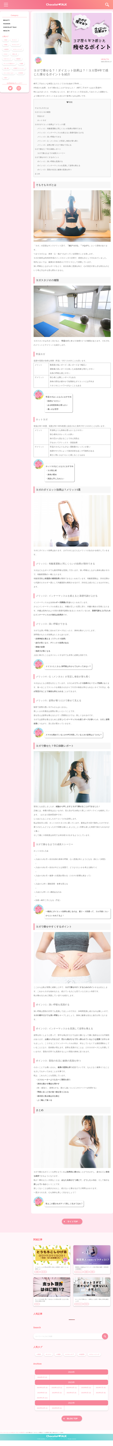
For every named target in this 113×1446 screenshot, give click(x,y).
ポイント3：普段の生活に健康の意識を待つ (54, 170)
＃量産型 (18, 59)
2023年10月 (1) (71, 1387)
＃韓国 (6, 44)
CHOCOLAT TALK (10, 27)
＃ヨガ (6, 54)
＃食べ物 (6, 68)
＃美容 (6, 40)
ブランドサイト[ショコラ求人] (7, 1432)
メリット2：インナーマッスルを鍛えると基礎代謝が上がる (60, 133)
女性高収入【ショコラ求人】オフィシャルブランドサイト (54, 1439)
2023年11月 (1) (57, 1387)
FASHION (7, 24)
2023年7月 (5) (101, 1387)
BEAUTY (6, 20)
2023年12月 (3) (42, 1387)
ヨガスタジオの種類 (42, 112)
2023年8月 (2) (86, 1387)
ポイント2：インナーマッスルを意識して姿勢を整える (58, 166)
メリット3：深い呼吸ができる (49, 137)
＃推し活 (14, 54)
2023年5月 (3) (57, 1393)
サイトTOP (72, 1221)
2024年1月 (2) (42, 1377)
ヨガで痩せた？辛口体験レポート (48, 149)
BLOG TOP (72, 1418)
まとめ (37, 174)
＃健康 (21, 63)
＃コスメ (14, 40)
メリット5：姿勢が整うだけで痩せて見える (54, 145)
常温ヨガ (40, 116)
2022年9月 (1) (57, 1408)
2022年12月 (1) (42, 1408)
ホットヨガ (41, 120)
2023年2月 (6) (101, 1393)
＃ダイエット (7, 59)
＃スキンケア (16, 44)
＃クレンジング (17, 49)
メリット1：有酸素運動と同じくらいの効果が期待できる (59, 129)
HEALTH (6, 31)
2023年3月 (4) (86, 1393)
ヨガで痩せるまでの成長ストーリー (51, 153)
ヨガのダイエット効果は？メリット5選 (50, 124)
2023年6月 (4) (42, 1393)
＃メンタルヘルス (9, 73)
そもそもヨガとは (42, 108)
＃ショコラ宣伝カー (9, 63)
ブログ (17, 1432)
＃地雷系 (6, 49)
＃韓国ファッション (19, 68)
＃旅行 (6, 77)
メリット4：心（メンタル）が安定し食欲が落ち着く (57, 141)
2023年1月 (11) (42, 1398)
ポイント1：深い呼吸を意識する (50, 161)
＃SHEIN (20, 73)
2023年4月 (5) (71, 1393)
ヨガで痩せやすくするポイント (47, 157)
